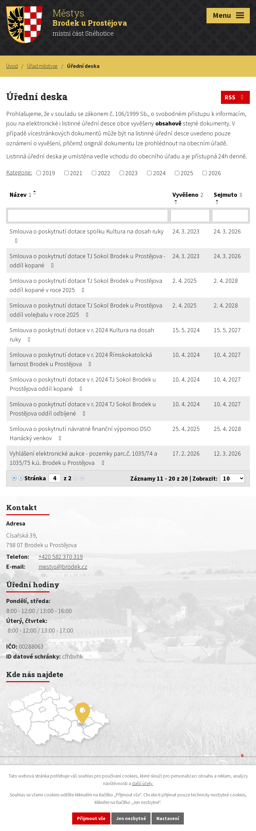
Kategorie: (19, 172)
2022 (104, 173)
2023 (131, 173)
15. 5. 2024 (186, 330)
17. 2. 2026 (186, 453)
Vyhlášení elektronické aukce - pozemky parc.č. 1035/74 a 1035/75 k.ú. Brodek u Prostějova (83, 458)
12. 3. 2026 (227, 453)
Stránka (35, 478)
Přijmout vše (91, 818)
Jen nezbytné (131, 818)
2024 (159, 173)
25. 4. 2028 (227, 429)
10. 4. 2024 (186, 355)
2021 (76, 173)
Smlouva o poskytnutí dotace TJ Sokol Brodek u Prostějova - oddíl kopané (87, 260)
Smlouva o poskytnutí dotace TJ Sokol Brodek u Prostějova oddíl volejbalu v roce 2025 (86, 309)
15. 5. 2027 (227, 330)
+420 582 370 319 (60, 557)
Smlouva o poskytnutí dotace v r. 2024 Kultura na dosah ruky (82, 334)
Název (20, 194)
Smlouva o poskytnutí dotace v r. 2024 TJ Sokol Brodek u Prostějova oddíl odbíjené (83, 408)
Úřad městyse (42, 65)
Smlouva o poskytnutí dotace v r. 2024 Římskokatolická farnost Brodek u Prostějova (81, 359)
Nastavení (168, 818)
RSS (235, 97)
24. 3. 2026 (227, 231)
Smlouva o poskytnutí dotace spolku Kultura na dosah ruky (87, 235)
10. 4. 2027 (227, 355)
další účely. (142, 783)
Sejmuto (228, 194)
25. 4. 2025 (186, 429)
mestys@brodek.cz (62, 566)
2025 (187, 173)
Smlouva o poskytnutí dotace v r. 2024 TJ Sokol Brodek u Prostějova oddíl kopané (83, 384)
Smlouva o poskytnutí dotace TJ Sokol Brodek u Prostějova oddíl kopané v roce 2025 (86, 285)
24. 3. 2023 (186, 231)
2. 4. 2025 (184, 281)
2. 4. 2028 (226, 281)
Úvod (12, 65)
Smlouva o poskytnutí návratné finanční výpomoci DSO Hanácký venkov (80, 433)
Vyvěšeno (187, 194)
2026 (215, 173)
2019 (49, 173)
